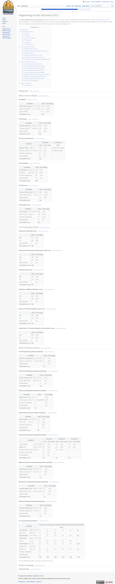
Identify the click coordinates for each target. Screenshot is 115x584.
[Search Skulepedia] (102, 5)
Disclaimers (39, 581)
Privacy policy (21, 581)
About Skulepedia (30, 581)
